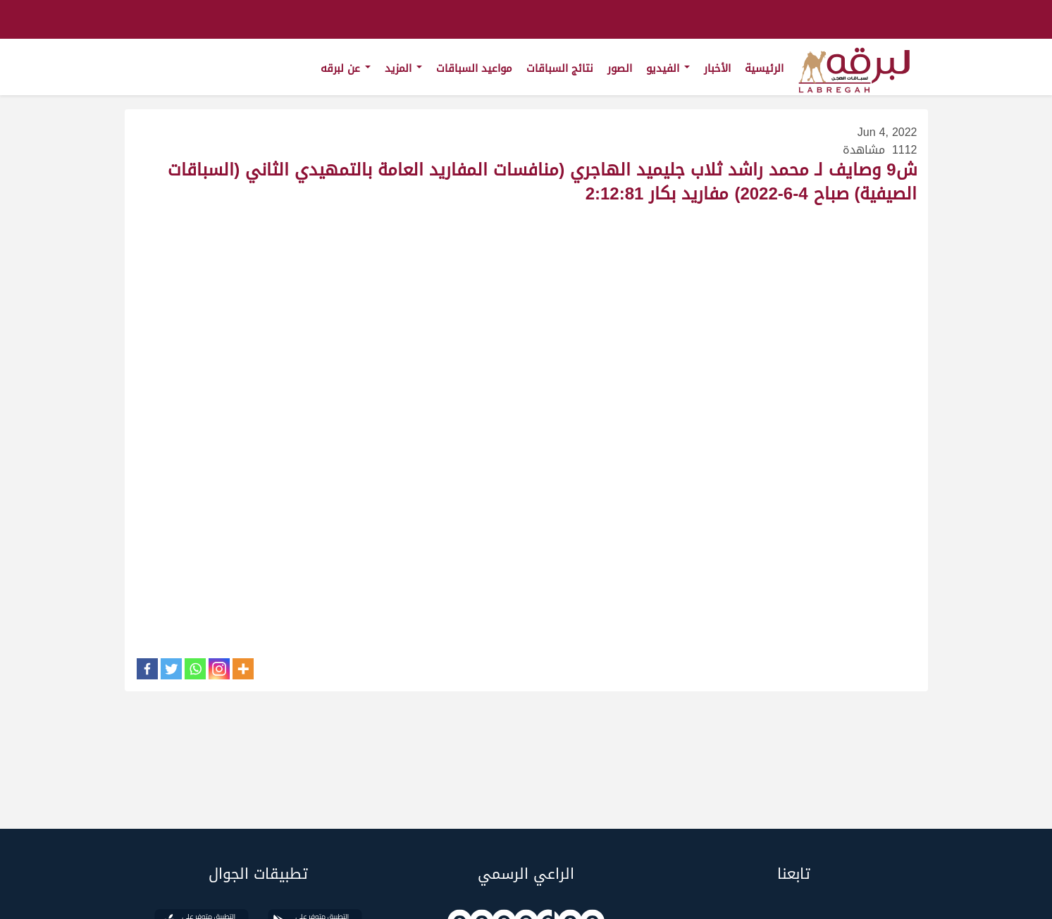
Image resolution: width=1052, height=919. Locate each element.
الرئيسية (764, 68)
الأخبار (717, 68)
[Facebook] (147, 668)
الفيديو (668, 68)
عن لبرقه (346, 68)
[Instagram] (219, 668)
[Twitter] (171, 668)
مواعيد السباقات (474, 68)
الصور (619, 68)
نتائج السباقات (559, 68)
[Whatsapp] (195, 668)
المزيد (403, 68)
